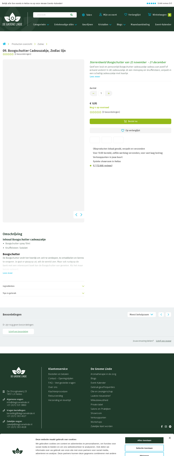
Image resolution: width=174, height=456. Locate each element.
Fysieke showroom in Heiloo (107, 161)
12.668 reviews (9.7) (159, 3)
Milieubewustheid (99, 400)
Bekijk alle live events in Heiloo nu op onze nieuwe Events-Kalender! (32, 3)
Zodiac (41, 44)
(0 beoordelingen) (17, 54)
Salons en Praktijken (101, 408)
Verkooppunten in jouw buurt (107, 157)
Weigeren (144, 435)
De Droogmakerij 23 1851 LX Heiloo (17, 393)
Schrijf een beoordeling (18, 331)
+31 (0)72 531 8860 (16, 405)
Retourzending (55, 395)
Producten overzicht (22, 44)
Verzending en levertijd (59, 400)
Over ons (52, 387)
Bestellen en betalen (58, 374)
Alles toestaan (144, 420)
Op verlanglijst (130, 130)
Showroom (96, 413)
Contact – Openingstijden (60, 378)
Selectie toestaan (144, 428)
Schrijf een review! (163, 341)
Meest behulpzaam (139, 314)
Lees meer (95, 76)
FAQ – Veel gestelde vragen (61, 382)
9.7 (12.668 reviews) (102, 165)
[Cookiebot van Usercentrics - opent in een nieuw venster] (17, 451)
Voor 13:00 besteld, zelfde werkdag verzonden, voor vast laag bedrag (128, 153)
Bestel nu (130, 121)
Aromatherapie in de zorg (103, 374)
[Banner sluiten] (170, 418)
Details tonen (148, 450)
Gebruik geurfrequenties (103, 387)
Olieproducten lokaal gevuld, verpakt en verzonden (119, 148)
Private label (97, 404)
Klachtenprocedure (57, 391)
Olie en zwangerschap (102, 391)
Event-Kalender (98, 382)
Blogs (93, 378)
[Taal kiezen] (84, 15)
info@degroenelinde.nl (18, 402)
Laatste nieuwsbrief (100, 395)
